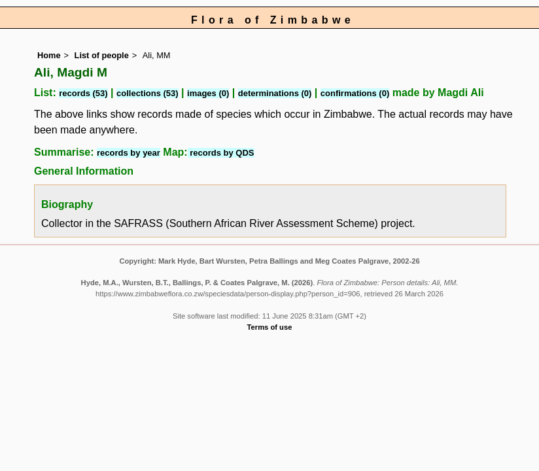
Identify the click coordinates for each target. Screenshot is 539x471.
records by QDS (221, 153)
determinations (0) (275, 93)
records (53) (83, 93)
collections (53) (147, 93)
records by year (128, 153)
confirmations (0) (355, 93)
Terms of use (269, 327)
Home (49, 55)
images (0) (208, 93)
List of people (102, 55)
